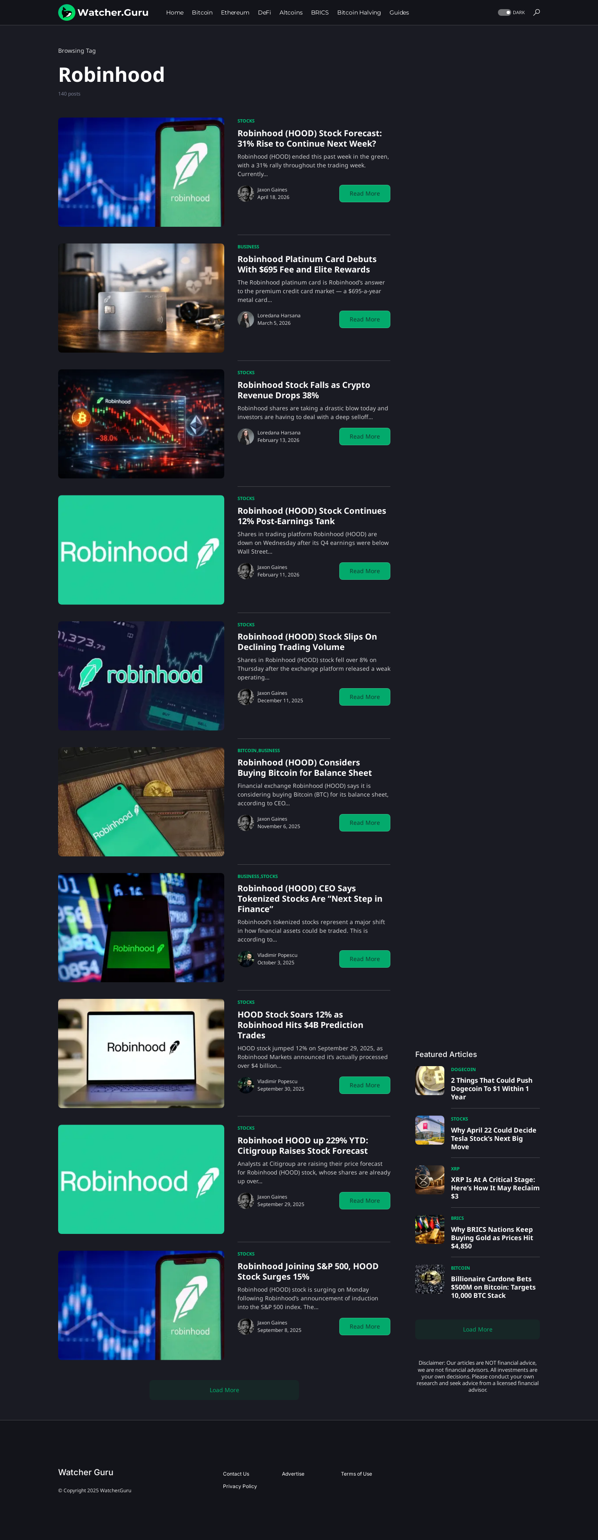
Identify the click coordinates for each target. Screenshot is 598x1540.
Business (248, 246)
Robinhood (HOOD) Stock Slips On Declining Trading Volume (307, 641)
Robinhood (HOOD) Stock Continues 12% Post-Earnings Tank (312, 515)
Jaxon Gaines (272, 189)
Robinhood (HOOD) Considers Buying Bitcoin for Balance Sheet (305, 767)
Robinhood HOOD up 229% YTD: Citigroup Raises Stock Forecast (303, 1145)
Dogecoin (463, 1069)
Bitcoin (247, 750)
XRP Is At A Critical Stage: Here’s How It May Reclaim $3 (495, 1187)
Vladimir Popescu (277, 955)
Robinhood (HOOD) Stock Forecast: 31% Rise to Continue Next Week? (310, 138)
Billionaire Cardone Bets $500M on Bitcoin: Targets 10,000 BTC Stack (493, 1287)
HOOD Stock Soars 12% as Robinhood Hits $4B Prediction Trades (300, 1024)
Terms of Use (356, 1474)
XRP (455, 1168)
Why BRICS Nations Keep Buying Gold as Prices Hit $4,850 (492, 1237)
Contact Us (236, 1474)
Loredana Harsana (279, 315)
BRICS (457, 1218)
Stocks (246, 121)
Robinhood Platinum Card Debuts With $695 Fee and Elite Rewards (307, 264)
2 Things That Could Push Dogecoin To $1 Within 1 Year (491, 1088)
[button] (510, 12)
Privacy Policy (240, 1486)
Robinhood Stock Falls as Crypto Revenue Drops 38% (304, 390)
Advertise (293, 1474)
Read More (365, 193)
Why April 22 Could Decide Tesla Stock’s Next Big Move (494, 1138)
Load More (224, 1390)
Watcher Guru (85, 1472)
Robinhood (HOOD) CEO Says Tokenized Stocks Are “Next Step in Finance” (310, 898)
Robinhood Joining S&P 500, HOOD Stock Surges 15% (308, 1271)
